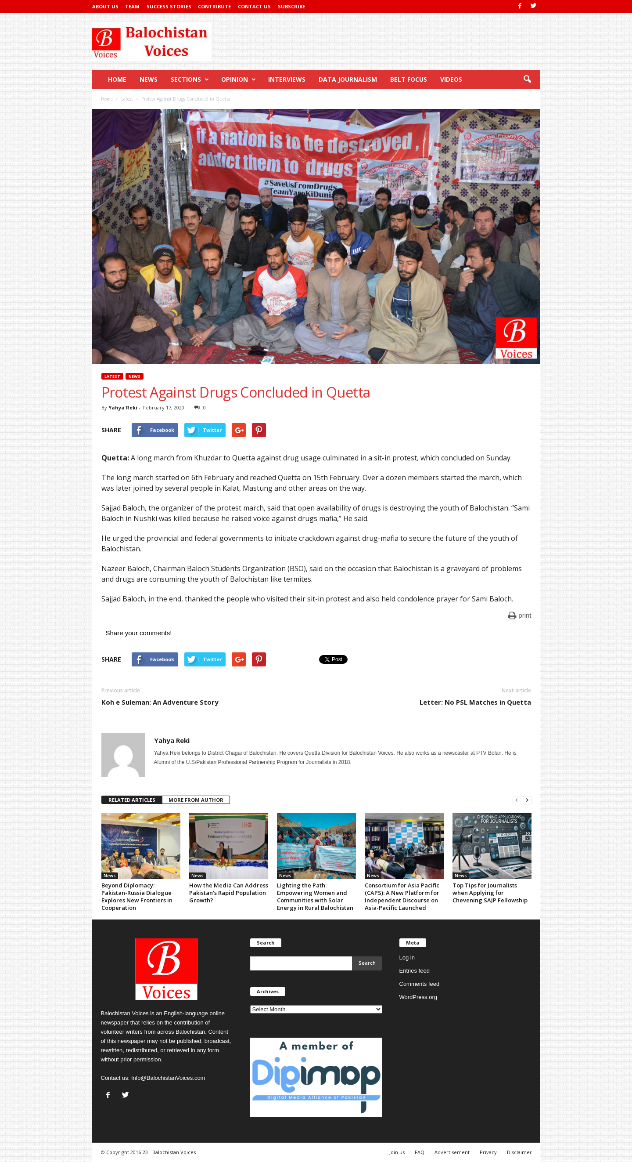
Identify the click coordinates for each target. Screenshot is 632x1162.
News (149, 79)
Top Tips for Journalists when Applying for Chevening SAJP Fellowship (490, 892)
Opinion (238, 79)
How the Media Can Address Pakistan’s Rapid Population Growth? (228, 892)
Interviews (286, 79)
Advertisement (452, 1152)
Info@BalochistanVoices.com (168, 1078)
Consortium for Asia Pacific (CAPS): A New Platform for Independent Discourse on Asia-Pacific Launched (402, 896)
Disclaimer (519, 1152)
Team (132, 6)
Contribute (214, 6)
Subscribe (291, 6)
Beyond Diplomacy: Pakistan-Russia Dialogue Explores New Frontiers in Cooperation (136, 896)
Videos (451, 79)
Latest (112, 376)
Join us (397, 1152)
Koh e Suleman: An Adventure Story (160, 702)
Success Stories (169, 6)
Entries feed (414, 970)
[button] (527, 79)
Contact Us (254, 6)
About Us (105, 6)
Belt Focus (408, 79)
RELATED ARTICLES (131, 799)
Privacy (488, 1152)
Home (117, 79)
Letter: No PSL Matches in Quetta (475, 702)
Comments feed (419, 984)
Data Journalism (348, 79)
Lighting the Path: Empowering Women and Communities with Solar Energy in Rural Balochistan (315, 896)
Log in (407, 957)
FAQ (419, 1152)
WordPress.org (418, 997)
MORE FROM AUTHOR (196, 799)
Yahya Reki (122, 407)
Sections (190, 79)
